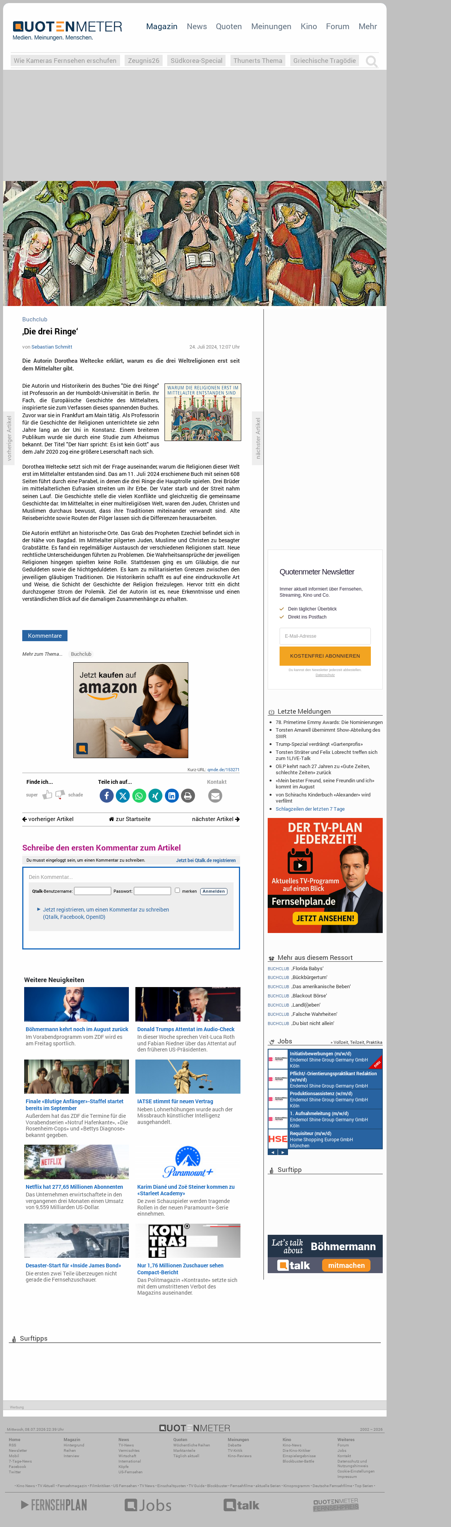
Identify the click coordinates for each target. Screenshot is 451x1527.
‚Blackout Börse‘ (297, 995)
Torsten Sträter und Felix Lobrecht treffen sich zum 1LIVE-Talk (326, 755)
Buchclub (81, 654)
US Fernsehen (125, 1485)
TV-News (126, 1445)
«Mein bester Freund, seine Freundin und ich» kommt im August (325, 783)
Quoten (229, 26)
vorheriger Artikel (48, 819)
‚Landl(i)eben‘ (294, 1005)
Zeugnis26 (144, 60)
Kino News (25, 1485)
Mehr (368, 26)
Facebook (17, 1466)
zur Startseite (130, 819)
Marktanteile (184, 1450)
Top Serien (364, 1485)
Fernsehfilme (241, 1485)
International (130, 1461)
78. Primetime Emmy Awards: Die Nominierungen (329, 722)
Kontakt (344, 1455)
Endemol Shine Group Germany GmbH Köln (325, 1059)
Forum (337, 26)
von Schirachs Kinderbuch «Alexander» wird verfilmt (323, 797)
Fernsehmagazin (72, 1485)
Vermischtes (129, 1450)
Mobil (14, 1455)
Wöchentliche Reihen (191, 1445)
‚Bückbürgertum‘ (298, 977)
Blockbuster (217, 1485)
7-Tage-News (20, 1461)
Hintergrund (74, 1445)
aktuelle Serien (268, 1485)
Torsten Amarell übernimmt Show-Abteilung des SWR (328, 732)
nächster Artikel (216, 819)
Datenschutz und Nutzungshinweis (352, 1463)
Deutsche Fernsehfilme (332, 1485)
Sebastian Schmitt (51, 347)
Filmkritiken (100, 1485)
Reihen (70, 1450)
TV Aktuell (46, 1485)
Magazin (162, 26)
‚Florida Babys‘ (296, 968)
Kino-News (292, 1445)
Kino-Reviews (240, 1455)
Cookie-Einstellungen (356, 1471)
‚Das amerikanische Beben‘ (309, 986)
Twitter (15, 1471)
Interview (71, 1455)
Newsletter (18, 1450)
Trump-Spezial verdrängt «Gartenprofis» (319, 743)
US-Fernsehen (131, 1471)
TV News (147, 1485)
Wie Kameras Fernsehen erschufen (65, 60)
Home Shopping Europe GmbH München (310, 1139)
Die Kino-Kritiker (296, 1450)
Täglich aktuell (186, 1455)
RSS (12, 1445)
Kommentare (45, 635)
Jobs (341, 1450)
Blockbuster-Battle (298, 1461)
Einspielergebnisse (299, 1455)
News (197, 26)
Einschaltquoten (171, 1485)
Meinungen (271, 26)
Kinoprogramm (296, 1485)
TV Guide (196, 1485)
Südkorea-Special (196, 60)
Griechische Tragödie (324, 60)
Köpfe (123, 1466)
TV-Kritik (235, 1450)
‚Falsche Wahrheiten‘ (302, 1014)
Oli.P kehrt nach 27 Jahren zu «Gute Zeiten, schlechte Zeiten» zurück (323, 769)
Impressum (347, 1476)
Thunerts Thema (258, 60)
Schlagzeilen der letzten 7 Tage (310, 808)
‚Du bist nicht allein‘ (301, 1023)
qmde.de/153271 (223, 769)
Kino (309, 26)
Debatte (234, 1445)
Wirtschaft (127, 1455)
